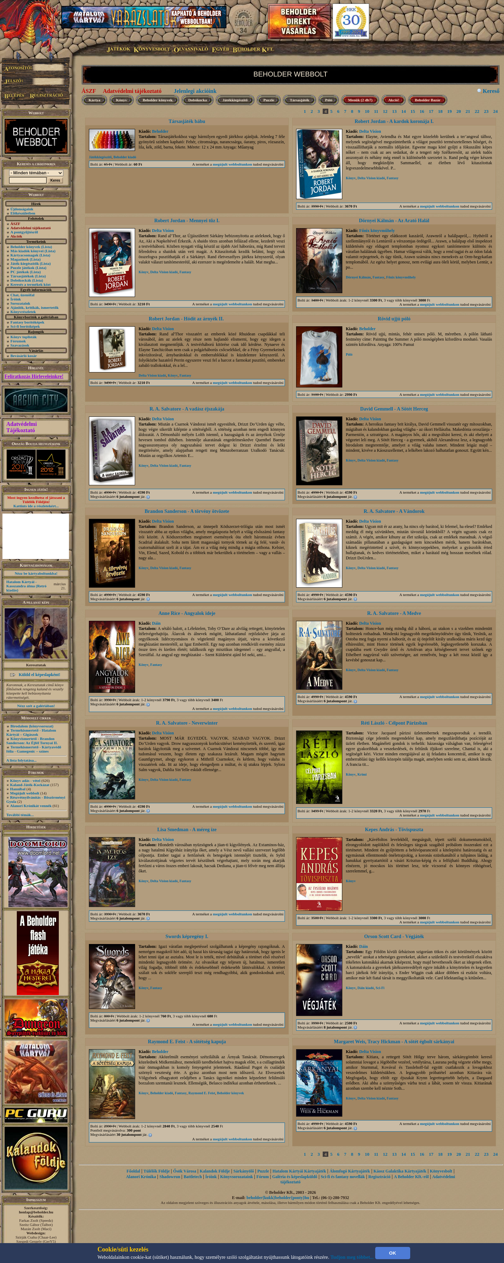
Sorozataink (20, 303)
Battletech (193, 1176)
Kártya (94, 100)
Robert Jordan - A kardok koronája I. (394, 121)
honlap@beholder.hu (36, 1212)
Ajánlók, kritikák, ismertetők (34, 307)
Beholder (160, 131)
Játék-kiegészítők (24, 263)
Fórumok (18, 341)
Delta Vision (370, 131)
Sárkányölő (243, 1171)
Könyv (121, 100)
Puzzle (269, 100)
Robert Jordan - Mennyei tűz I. (187, 220)
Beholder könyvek (25, 247)
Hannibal (18, 789)
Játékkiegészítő (235, 100)
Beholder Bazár (427, 100)
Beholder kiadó (124, 157)
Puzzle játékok (22, 268)
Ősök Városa (184, 1171)
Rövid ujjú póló (394, 318)
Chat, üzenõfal (22, 295)
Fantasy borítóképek (27, 322)
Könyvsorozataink (236, 1176)
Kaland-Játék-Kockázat (29, 785)
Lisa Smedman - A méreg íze (187, 829)
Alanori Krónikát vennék (31, 806)
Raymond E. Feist (201, 1093)
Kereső (491, 91)
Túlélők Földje (157, 1171)
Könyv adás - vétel (25, 780)
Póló (328, 100)
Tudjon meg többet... (352, 1257)
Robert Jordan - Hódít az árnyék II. (187, 318)
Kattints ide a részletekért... (36, 506)
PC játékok (19, 272)
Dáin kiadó (365, 988)
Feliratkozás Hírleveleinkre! (34, 376)
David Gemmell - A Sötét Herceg (394, 409)
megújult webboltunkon (232, 164)
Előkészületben (22, 213)
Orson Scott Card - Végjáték (394, 936)
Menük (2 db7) (360, 100)
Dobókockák (20, 280)
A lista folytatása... (21, 760)
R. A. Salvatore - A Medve (394, 613)
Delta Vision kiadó (371, 178)
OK (392, 1253)
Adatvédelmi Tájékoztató (21, 427)
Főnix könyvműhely (377, 230)
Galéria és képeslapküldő (294, 1176)
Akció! (393, 100)
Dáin (156, 623)
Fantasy (393, 178)
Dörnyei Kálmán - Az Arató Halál (394, 220)
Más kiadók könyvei (27, 251)
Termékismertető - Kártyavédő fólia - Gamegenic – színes (33, 749)
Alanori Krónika (141, 1176)
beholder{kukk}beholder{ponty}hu (277, 1197)
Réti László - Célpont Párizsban (394, 723)
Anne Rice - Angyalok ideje (187, 613)
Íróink (15, 299)
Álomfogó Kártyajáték (350, 1171)
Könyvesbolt (441, 1171)
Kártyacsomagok (24, 255)
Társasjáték (299, 100)
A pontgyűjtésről (24, 232)
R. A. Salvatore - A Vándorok (394, 511)
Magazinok (19, 259)
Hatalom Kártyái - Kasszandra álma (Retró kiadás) (26, 586)
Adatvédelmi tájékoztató (132, 91)
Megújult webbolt (24, 793)
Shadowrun (169, 1176)
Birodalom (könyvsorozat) (32, 726)
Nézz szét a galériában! (36, 706)
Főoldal (133, 1171)
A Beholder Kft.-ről (411, 1176)
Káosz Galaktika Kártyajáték (399, 1171)
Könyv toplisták (23, 337)
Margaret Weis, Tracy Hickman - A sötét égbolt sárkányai (394, 1041)
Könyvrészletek (23, 312)
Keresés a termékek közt (30, 284)
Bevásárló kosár (23, 356)
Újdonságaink (21, 209)
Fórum (263, 1176)
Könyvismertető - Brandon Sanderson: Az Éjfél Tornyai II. (32, 740)
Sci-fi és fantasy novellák (343, 1176)
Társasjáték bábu (187, 121)
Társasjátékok (22, 276)
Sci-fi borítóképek (25, 326)
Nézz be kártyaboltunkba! (36, 573)
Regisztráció (379, 1176)
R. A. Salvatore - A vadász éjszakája (186, 409)
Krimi (361, 774)
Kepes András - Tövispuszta (394, 829)
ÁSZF (89, 91)
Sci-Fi (380, 988)
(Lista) (46, 247)
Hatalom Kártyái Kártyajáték (299, 1171)
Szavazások (19, 345)
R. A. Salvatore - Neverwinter (187, 723)
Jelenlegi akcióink (195, 91)
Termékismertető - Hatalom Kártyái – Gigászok (31, 732)
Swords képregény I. (187, 936)
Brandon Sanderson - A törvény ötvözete (187, 511)
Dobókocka (197, 100)
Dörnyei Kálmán (358, 277)
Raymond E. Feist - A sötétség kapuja (187, 1041)
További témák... (20, 815)
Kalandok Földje (215, 1171)
